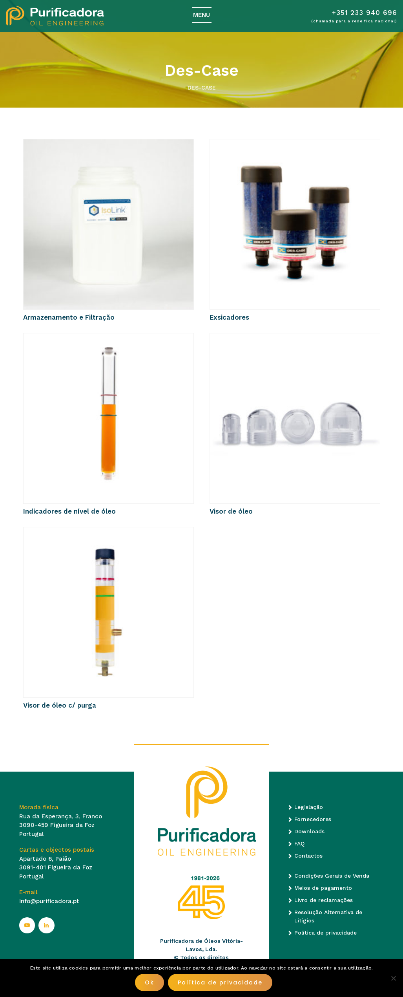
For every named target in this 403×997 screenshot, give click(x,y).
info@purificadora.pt (49, 901)
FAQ (299, 843)
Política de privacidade (325, 932)
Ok (149, 982)
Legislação (308, 807)
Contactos (308, 855)
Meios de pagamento (323, 888)
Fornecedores (312, 819)
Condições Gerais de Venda (331, 876)
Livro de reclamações (323, 900)
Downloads (309, 831)
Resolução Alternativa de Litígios (328, 916)
